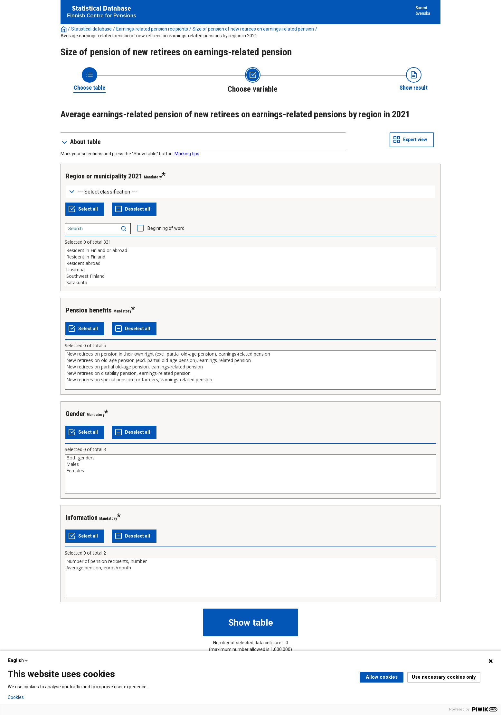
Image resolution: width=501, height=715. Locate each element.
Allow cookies (382, 677)
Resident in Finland (250, 257)
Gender (75, 414)
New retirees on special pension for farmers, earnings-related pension (250, 379)
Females (250, 470)
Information (82, 517)
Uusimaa (250, 270)
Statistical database (91, 29)
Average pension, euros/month (250, 568)
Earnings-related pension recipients (152, 29)
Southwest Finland (250, 276)
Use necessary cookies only (444, 677)
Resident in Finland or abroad (250, 250)
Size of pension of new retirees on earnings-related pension (253, 29)
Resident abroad (250, 263)
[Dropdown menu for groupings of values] (250, 192)
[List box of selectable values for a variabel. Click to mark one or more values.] (250, 266)
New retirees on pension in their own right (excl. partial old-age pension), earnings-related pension (250, 354)
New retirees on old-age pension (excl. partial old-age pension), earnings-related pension (250, 360)
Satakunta (250, 282)
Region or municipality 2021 (104, 176)
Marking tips (187, 153)
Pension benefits (89, 310)
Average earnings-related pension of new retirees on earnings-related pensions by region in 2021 (159, 35)
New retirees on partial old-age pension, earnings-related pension (250, 367)
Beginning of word (165, 228)
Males (250, 464)
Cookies (16, 697)
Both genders (250, 458)
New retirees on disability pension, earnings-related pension (250, 373)
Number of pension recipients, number (250, 561)
